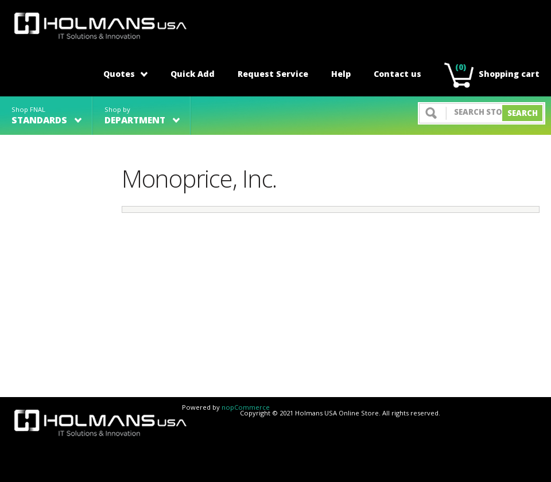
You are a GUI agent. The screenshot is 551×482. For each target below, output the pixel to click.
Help (341, 73)
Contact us (397, 73)
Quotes (125, 73)
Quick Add (192, 73)
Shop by (142, 115)
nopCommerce (246, 407)
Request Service (273, 73)
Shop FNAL (46, 115)
